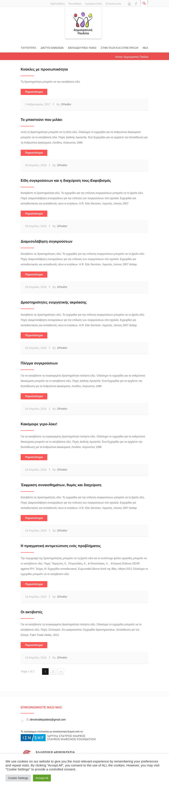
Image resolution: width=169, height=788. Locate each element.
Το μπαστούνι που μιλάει (41, 120)
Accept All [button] (42, 778)
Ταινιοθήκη (75, 3)
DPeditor (66, 104)
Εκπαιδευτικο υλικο (82, 47)
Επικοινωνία (113, 3)
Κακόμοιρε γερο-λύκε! (39, 424)
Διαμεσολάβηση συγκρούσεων (46, 241)
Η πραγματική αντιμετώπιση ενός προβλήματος (61, 546)
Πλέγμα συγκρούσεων (39, 363)
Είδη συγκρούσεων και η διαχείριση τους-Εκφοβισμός (66, 180)
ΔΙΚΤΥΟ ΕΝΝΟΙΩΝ (51, 47)
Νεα (145, 47)
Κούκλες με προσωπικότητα (44, 69)
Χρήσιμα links (93, 3)
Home (118, 56)
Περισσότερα (34, 91)
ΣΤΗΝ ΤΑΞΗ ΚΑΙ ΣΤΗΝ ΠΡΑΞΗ (119, 47)
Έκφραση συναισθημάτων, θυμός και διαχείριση (61, 485)
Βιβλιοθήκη (58, 3)
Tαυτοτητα (28, 47)
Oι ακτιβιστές (32, 612)
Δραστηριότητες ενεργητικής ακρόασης (54, 302)
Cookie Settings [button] (18, 778)
